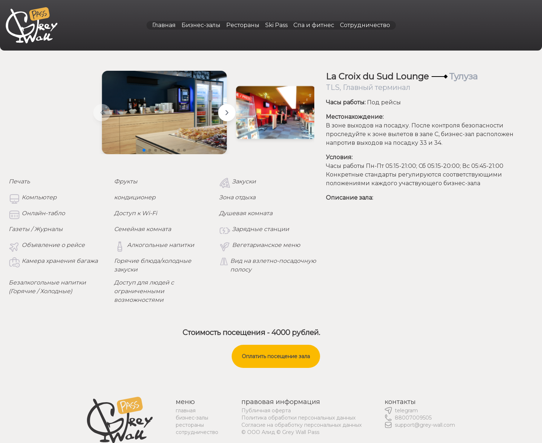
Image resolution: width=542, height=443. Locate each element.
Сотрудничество (365, 25)
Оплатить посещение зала (276, 356)
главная (186, 410)
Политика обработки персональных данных (298, 417)
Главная (164, 25)
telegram (406, 410)
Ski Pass (276, 25)
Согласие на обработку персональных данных (301, 425)
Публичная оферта (266, 410)
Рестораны (242, 25)
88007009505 (413, 417)
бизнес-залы (192, 417)
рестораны (190, 425)
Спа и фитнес (313, 25)
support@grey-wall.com (425, 425)
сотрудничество (197, 432)
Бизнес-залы (201, 25)
